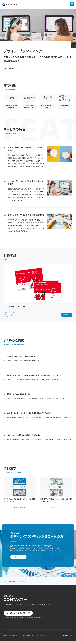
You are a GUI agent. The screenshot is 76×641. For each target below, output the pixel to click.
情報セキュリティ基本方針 (11, 635)
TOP (5, 68)
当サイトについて (42, 635)
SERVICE (11, 68)
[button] (6, 314)
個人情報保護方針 (27, 635)
